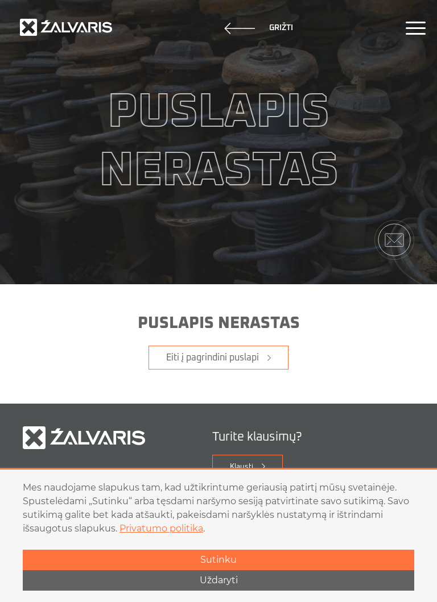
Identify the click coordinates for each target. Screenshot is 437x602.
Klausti (241, 467)
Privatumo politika (161, 528)
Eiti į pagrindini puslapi (212, 357)
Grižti (258, 28)
